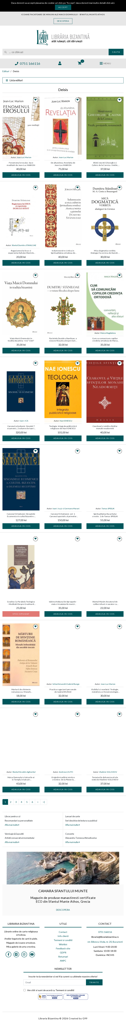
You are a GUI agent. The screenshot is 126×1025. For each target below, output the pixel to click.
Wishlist (63, 944)
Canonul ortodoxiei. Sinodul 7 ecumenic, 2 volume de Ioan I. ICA (21, 427)
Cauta (116, 52)
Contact (63, 932)
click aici (110, 2)
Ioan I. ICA (24, 421)
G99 (85, 1018)
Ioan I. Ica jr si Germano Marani (66, 508)
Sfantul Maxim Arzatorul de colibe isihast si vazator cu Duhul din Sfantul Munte (105, 603)
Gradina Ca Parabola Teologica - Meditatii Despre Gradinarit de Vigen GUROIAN (21, 603)
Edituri (5, 71)
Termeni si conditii (63, 940)
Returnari (63, 956)
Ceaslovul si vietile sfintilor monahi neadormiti (105, 427)
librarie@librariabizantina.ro (105, 936)
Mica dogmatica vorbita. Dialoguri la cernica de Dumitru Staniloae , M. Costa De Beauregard (105, 252)
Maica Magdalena (108, 333)
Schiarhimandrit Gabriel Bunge (65, 684)
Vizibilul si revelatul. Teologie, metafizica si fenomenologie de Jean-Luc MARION (105, 690)
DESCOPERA (63, 909)
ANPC (63, 960)
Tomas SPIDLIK (108, 508)
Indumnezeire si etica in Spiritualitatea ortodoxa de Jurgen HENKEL (63, 252)
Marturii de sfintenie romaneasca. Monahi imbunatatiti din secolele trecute (21, 690)
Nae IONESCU (66, 421)
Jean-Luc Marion (24, 157)
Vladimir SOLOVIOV (108, 772)
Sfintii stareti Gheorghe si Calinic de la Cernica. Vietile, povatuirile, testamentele (105, 164)
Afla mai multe (12, 825)
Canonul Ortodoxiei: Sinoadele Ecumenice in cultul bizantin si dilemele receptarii (21, 515)
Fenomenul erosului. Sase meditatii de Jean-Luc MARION (21, 164)
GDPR (63, 952)
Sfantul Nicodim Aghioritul (23, 772)
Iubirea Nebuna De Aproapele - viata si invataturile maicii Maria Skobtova (63, 603)
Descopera (63, 21)
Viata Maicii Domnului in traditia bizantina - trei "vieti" (21, 339)
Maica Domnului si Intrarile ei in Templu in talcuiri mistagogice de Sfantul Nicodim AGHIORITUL (21, 778)
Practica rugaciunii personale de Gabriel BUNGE (63, 690)
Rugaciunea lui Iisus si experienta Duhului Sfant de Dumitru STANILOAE (21, 252)
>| (44, 802)
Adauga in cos (21, 175)
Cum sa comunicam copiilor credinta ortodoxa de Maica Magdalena (105, 339)
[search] (55, 52)
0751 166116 (27, 63)
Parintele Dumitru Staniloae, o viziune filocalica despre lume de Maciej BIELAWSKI (63, 339)
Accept (63, 7)
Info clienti (63, 936)
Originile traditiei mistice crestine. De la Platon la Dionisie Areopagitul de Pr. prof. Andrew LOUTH (63, 778)
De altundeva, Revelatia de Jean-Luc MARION (63, 164)
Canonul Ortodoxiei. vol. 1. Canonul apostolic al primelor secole (63, 515)
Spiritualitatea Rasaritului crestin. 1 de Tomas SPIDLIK (105, 515)
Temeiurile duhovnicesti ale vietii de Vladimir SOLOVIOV (105, 778)
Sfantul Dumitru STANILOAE (24, 245)
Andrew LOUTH (66, 772)
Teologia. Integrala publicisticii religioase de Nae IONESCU (63, 427)
